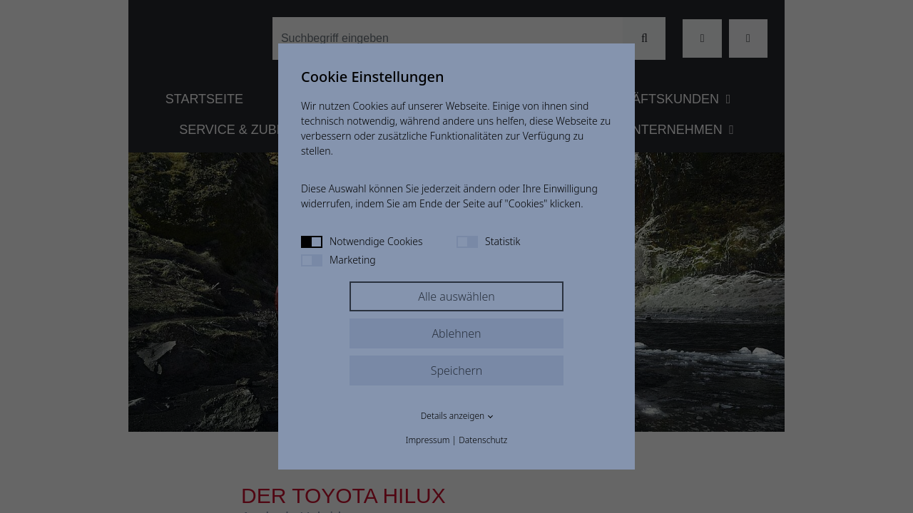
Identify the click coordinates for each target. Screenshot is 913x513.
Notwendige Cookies (362, 241)
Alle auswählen (456, 296)
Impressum (428, 440)
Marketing (338, 259)
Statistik (488, 241)
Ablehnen (456, 333)
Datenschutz (483, 440)
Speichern (457, 370)
